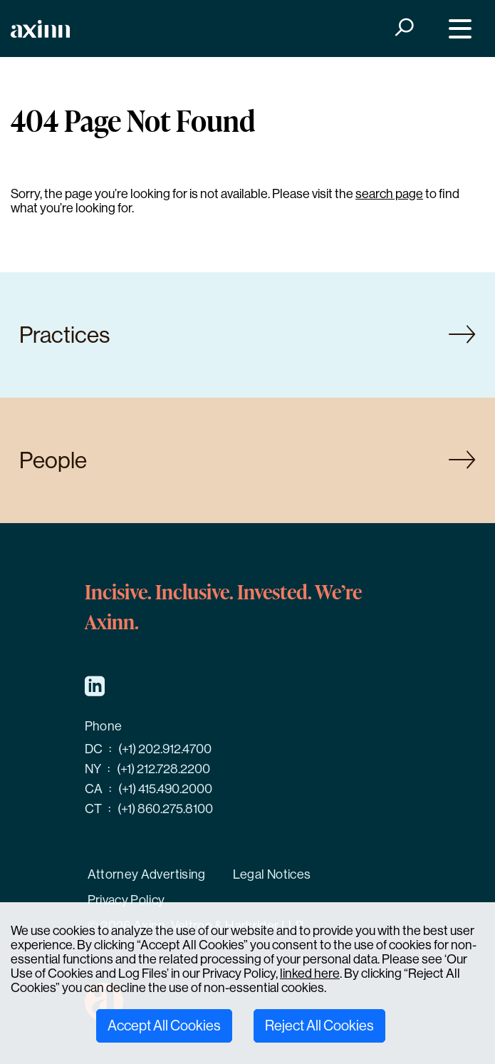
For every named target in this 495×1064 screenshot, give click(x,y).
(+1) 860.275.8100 (165, 809)
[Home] (40, 29)
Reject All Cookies (319, 1026)
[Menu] (457, 29)
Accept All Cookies (164, 1026)
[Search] (403, 29)
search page (389, 194)
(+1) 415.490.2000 (165, 789)
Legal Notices (272, 874)
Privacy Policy (126, 900)
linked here (310, 973)
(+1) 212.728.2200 (163, 769)
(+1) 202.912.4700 (165, 749)
